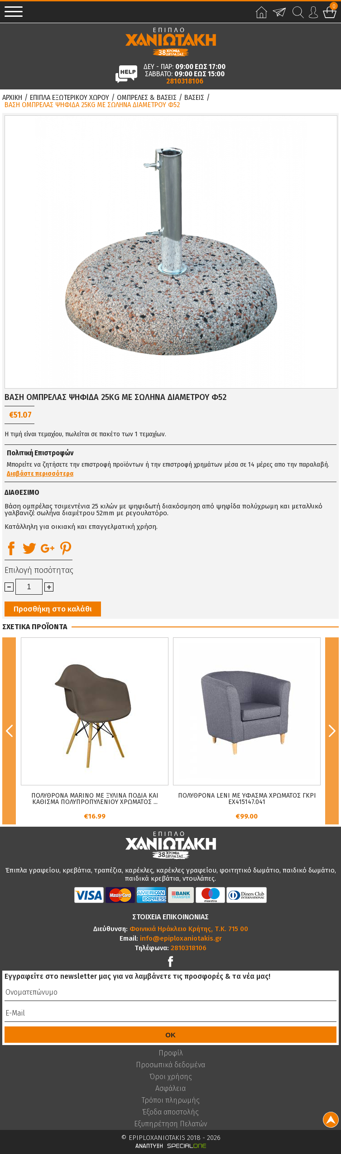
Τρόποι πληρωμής (171, 1100)
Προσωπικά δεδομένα (170, 1065)
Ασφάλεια (170, 1088)
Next (332, 730)
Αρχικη (12, 97)
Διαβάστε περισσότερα (40, 474)
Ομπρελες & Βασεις (147, 97)
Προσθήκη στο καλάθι (53, 609)
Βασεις (194, 97)
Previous (9, 730)
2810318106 (184, 81)
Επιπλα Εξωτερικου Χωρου (69, 97)
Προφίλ (170, 1053)
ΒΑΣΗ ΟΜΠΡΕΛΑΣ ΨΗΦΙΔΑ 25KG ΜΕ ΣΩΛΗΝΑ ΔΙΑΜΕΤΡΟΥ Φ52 (92, 104)
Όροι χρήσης (170, 1076)
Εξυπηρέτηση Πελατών (170, 1124)
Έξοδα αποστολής (170, 1112)
